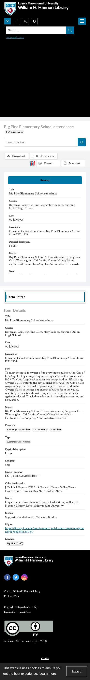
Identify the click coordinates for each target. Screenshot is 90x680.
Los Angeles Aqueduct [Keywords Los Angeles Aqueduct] (18, 429)
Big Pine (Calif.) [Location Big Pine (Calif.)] (15, 543)
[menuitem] (45, 658)
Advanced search (15, 37)
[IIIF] (32, 163)
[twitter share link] (16, 577)
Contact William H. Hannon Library (22, 591)
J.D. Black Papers (14, 131)
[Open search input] (7, 21)
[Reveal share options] (16, 21)
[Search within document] (82, 142)
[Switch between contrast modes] (34, 21)
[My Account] (25, 21)
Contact (45, 658)
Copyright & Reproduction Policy (21, 607)
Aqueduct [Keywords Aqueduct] (56, 429)
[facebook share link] (7, 577)
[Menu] (82, 21)
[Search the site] (36, 30)
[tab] (45, 180)
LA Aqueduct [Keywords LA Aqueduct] (40, 429)
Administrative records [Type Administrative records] (18, 441)
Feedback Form (11, 596)
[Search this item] (41, 142)
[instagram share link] (24, 577)
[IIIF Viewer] (48, 163)
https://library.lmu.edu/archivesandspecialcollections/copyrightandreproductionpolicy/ (44, 530)
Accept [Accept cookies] (76, 671)
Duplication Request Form (17, 611)
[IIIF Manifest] (73, 163)
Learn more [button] (47, 673)
